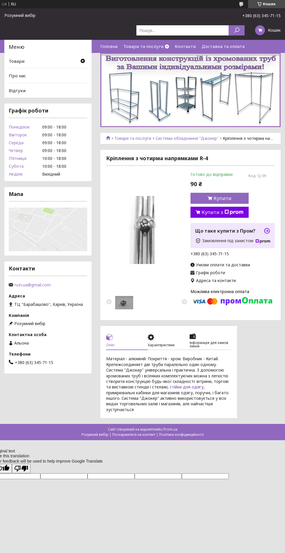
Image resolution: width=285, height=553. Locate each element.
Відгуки (17, 90)
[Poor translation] (21, 468)
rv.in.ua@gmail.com (33, 285)
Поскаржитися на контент (133, 434)
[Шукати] (237, 30)
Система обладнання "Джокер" (187, 138)
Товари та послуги (143, 46)
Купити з (222, 212)
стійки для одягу (187, 387)
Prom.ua (170, 429)
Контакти (185, 46)
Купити (222, 198)
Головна (108, 46)
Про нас (17, 76)
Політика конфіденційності (181, 434)
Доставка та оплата (223, 46)
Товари (16, 61)
